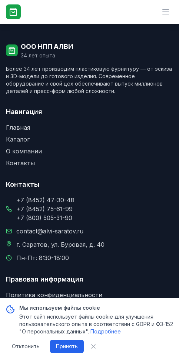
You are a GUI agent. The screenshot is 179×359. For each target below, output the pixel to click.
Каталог (18, 139)
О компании (24, 151)
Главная (18, 127)
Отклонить (26, 346)
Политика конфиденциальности (54, 295)
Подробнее (105, 331)
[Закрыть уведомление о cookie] (93, 346)
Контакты (20, 163)
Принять (67, 346)
